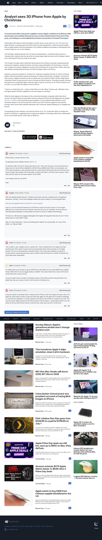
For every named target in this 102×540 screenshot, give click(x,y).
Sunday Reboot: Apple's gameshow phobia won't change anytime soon (52, 327)
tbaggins (12, 193)
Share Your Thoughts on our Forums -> (17, 312)
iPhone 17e (6, 318)
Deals (26, 526)
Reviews (6, 526)
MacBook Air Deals (48, 318)
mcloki (11, 242)
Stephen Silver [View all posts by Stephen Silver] (39, 411)
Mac (20, 3)
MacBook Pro (60, 318)
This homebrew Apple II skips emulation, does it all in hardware (52, 350)
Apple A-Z (32, 526)
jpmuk (11, 265)
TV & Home (60, 3)
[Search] (101, 3)
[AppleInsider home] (8, 3)
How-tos (21, 526)
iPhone (34, 3)
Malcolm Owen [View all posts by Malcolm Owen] (39, 342)
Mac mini (96, 318)
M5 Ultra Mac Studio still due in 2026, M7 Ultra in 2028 (51, 372)
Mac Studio (36, 318)
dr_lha (11, 290)
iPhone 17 (15, 318)
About (65, 153)
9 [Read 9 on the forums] (69, 508)
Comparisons (14, 526)
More (81, 3)
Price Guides (71, 3)
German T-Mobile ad (11, 100)
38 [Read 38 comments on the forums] (65, 26)
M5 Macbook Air (26, 318)
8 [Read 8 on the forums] (69, 435)
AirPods (51, 3)
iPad (27, 3)
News (14, 3)
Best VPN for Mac (71, 318)
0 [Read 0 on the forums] (69, 363)
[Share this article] (69, 26)
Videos (38, 526)
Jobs (42, 526)
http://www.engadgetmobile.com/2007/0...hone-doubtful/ (24, 203)
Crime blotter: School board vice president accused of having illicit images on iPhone (52, 396)
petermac (12, 153)
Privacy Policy (49, 526)
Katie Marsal (12, 26)
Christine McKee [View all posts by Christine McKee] (40, 459)
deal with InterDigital (59, 43)
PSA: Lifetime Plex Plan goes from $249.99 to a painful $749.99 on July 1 (53, 421)
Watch (42, 3)
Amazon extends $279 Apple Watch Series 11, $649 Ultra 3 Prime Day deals (50, 469)
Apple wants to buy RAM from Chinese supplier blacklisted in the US (53, 493)
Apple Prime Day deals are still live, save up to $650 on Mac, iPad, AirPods (53, 446)
